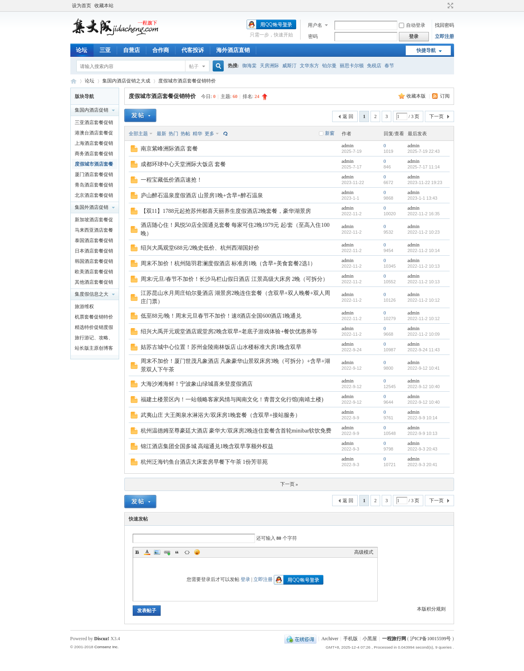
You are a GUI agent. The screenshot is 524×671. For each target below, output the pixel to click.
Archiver (330, 638)
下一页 (436, 116)
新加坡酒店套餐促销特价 (94, 221)
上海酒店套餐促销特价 (94, 144)
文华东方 (309, 65)
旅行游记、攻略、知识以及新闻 (94, 339)
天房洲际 (269, 65)
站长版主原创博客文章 (94, 349)
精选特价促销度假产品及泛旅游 (94, 328)
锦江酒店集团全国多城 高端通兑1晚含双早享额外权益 (207, 446)
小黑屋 (370, 638)
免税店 (374, 65)
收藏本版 (416, 96)
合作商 (160, 50)
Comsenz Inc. (106, 647)
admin (348, 145)
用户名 (315, 25)
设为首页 (81, 5)
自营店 (131, 50)
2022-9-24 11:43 (424, 349)
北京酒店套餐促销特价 (94, 196)
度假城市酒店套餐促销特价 (187, 81)
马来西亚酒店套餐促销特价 (94, 231)
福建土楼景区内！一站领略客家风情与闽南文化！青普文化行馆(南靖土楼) (232, 400)
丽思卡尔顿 (352, 65)
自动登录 (412, 25)
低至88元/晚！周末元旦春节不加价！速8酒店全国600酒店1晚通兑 (221, 316)
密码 (313, 36)
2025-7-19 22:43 (424, 151)
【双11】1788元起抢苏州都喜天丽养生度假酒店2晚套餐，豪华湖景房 (226, 211)
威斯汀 (289, 65)
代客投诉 (192, 50)
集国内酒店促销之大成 (126, 81)
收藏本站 (104, 5)
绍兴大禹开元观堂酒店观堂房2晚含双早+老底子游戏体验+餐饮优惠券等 (229, 331)
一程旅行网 (73, 81)
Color (147, 552)
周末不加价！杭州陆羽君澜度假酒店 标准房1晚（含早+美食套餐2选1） (228, 263)
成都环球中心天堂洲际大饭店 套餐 (183, 164)
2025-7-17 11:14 (424, 166)
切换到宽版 (449, 5)
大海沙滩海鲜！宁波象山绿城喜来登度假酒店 (197, 384)
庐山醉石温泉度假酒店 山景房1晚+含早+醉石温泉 (202, 195)
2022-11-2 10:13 (424, 266)
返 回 (348, 116)
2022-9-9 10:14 (423, 417)
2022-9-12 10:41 (424, 368)
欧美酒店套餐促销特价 (94, 273)
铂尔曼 (329, 65)
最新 (161, 133)
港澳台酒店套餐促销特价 (94, 134)
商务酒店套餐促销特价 (94, 155)
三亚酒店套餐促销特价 (94, 124)
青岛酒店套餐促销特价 (94, 186)
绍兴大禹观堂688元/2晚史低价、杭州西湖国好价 (200, 248)
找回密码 (444, 25)
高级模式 (363, 552)
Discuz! (102, 638)
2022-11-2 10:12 (424, 300)
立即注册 (444, 36)
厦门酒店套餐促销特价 (94, 176)
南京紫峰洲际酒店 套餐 (169, 149)
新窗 (330, 133)
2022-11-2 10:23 (424, 232)
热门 (173, 133)
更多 (209, 133)
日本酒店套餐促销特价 (94, 252)
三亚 (105, 50)
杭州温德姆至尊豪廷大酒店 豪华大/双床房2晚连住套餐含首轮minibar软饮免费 (236, 431)
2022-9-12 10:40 (424, 386)
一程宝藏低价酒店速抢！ (171, 180)
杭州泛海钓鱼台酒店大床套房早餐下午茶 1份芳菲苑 (204, 462)
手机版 (350, 638)
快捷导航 (426, 50)
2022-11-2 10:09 (424, 334)
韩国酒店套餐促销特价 (94, 262)
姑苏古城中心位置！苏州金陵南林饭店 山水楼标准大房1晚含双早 (221, 347)
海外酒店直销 (233, 50)
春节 (389, 65)
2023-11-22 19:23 (425, 182)
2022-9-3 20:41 (423, 464)
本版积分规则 (431, 609)
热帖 (185, 133)
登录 (245, 579)
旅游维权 (84, 306)
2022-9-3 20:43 (423, 449)
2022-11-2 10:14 (424, 250)
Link (167, 552)
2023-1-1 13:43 (423, 198)
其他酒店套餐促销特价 (94, 283)
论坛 (81, 50)
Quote (177, 552)
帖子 (194, 66)
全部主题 (138, 133)
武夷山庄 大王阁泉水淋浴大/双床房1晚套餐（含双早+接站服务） (221, 415)
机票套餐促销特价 (94, 317)
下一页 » (289, 484)
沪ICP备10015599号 (430, 638)
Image (157, 552)
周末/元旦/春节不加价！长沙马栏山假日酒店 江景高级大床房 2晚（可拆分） (235, 279)
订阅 (445, 96)
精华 (197, 133)
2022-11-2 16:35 (424, 213)
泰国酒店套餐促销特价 (94, 242)
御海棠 (249, 65)
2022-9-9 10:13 (423, 433)
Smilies (197, 552)
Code (187, 552)
